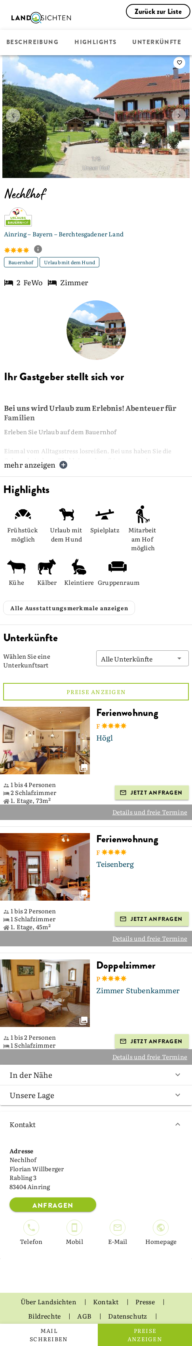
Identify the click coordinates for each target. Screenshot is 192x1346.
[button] (142, 639)
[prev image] (13, 115)
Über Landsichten (49, 1282)
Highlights (95, 42)
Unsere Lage (96, 1075)
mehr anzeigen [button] (36, 464)
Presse (145, 1282)
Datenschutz (128, 1296)
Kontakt (96, 1105)
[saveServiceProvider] (179, 63)
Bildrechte (45, 1296)
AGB (85, 1296)
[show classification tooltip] (41, 250)
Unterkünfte (156, 42)
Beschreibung (32, 42)
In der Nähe (96, 1055)
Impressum (96, 1310)
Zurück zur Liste (158, 11)
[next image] (179, 115)
